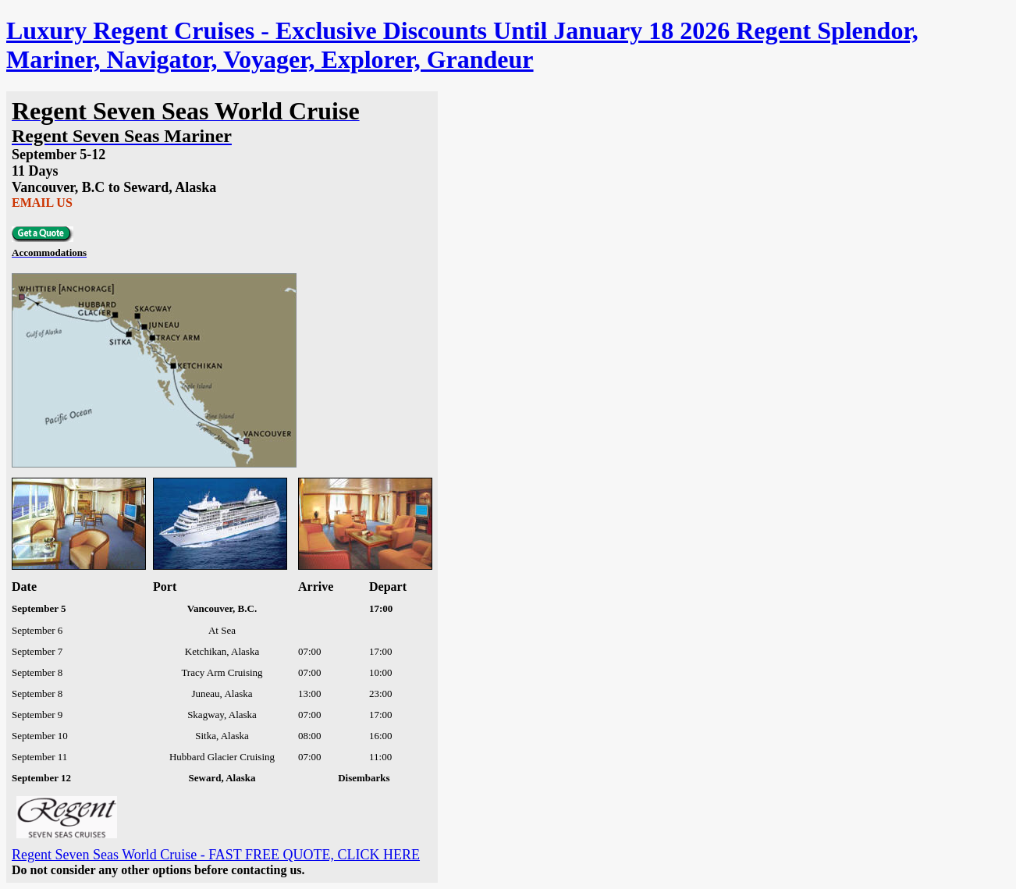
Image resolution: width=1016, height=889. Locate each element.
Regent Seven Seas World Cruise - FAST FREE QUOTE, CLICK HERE (216, 854)
